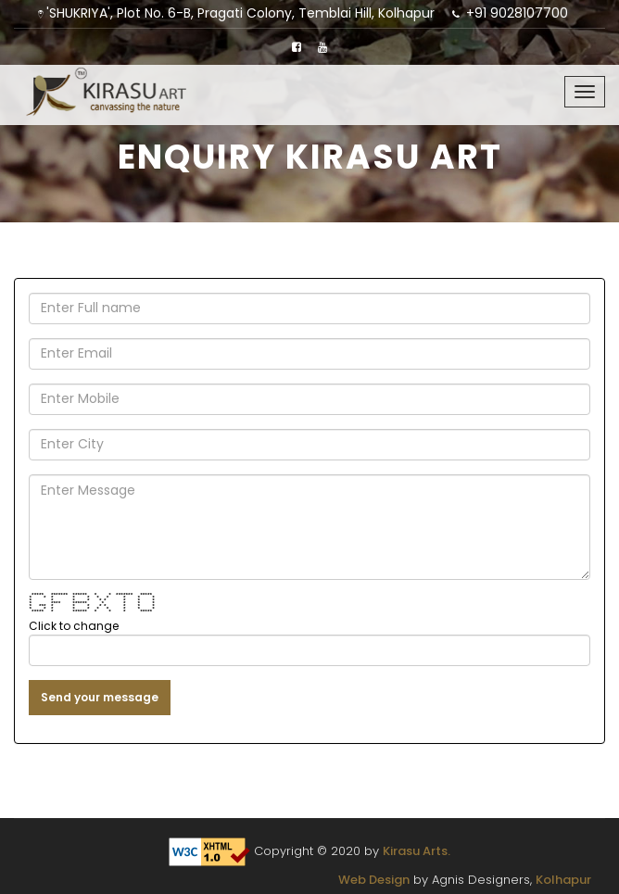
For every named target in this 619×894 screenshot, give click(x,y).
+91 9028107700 (517, 13)
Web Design (374, 879)
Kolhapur (563, 879)
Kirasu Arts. (416, 851)
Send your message (99, 697)
